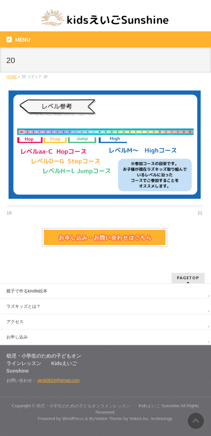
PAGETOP (188, 277)
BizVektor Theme (105, 418)
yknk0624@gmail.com (58, 380)
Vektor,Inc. (140, 418)
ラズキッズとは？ (23, 306)
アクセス (14, 321)
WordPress (73, 418)
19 (9, 213)
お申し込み (17, 336)
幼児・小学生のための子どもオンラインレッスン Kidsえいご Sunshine (108, 405)
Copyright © (24, 405)
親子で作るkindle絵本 (26, 291)
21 (199, 213)
